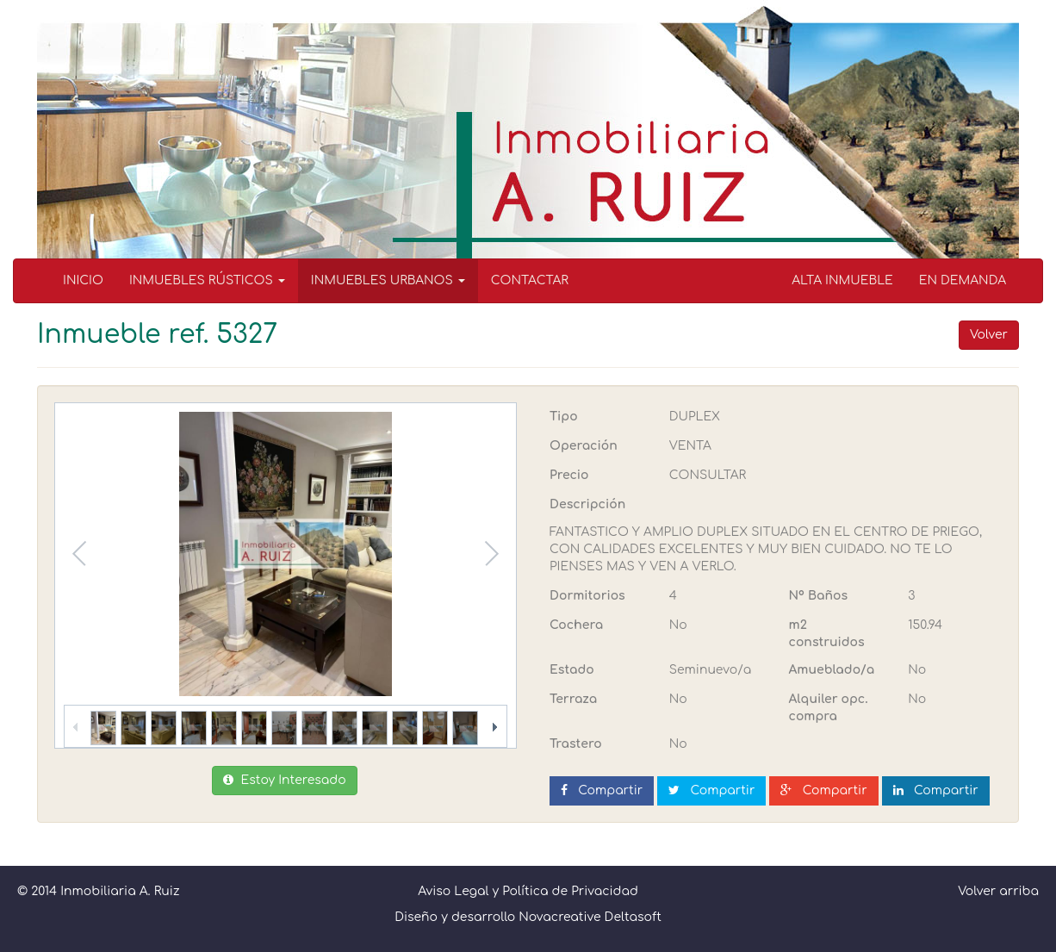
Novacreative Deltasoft (590, 917)
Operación (584, 445)
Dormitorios (587, 595)
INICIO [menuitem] (83, 280)
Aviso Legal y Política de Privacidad (528, 891)
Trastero (576, 743)
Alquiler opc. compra (828, 708)
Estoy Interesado (284, 780)
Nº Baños (818, 595)
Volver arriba (998, 891)
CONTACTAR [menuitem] (529, 280)
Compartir (602, 790)
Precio (569, 475)
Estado (572, 669)
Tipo (564, 416)
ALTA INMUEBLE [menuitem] (842, 280)
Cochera (576, 625)
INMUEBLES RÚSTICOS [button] (207, 280)
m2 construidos (827, 634)
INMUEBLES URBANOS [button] (388, 280)
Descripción (587, 504)
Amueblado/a (832, 669)
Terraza (573, 699)
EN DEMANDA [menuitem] (962, 280)
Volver (989, 334)
